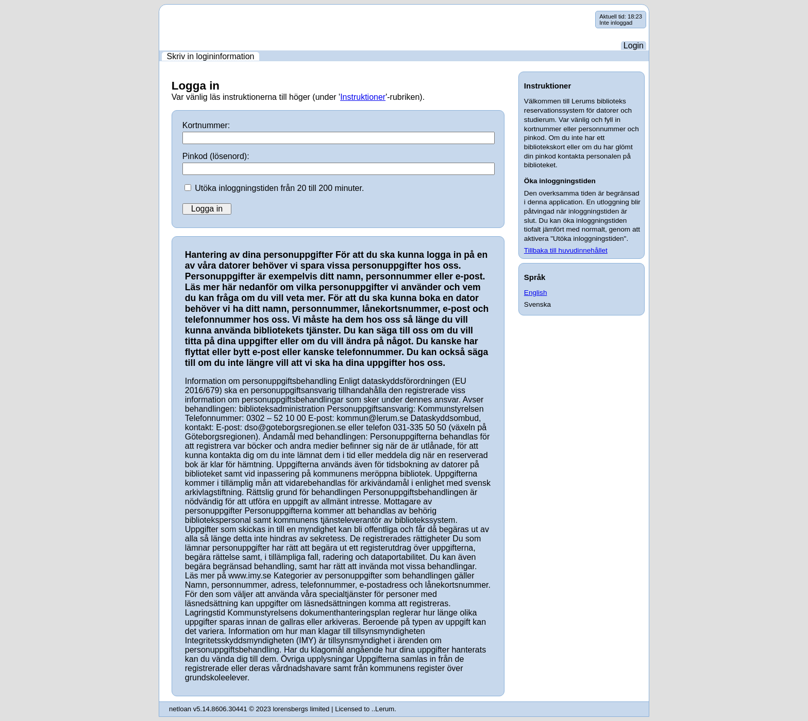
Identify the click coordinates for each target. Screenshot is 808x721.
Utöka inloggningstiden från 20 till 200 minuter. (279, 188)
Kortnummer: (206, 125)
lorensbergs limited (301, 709)
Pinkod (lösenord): (215, 156)
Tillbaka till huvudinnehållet (566, 250)
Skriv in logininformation (211, 56)
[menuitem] (210, 56)
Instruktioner (362, 97)
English (535, 292)
